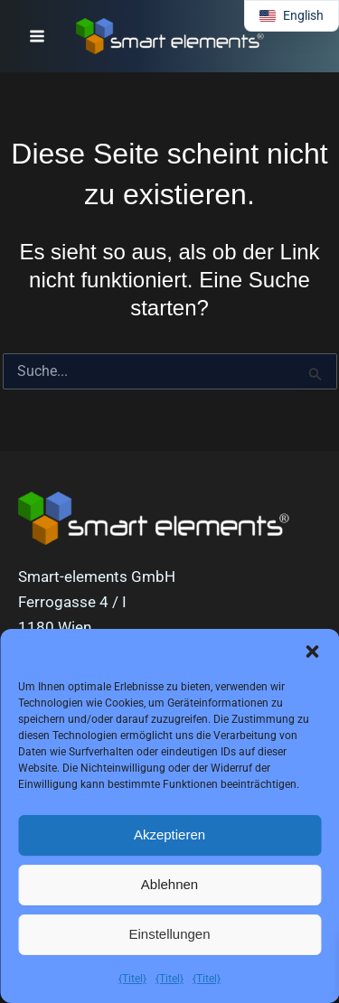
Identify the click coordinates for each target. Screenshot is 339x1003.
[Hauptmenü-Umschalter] (37, 36)
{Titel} (132, 978)
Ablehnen (169, 884)
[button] (312, 651)
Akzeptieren (169, 834)
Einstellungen (169, 934)
